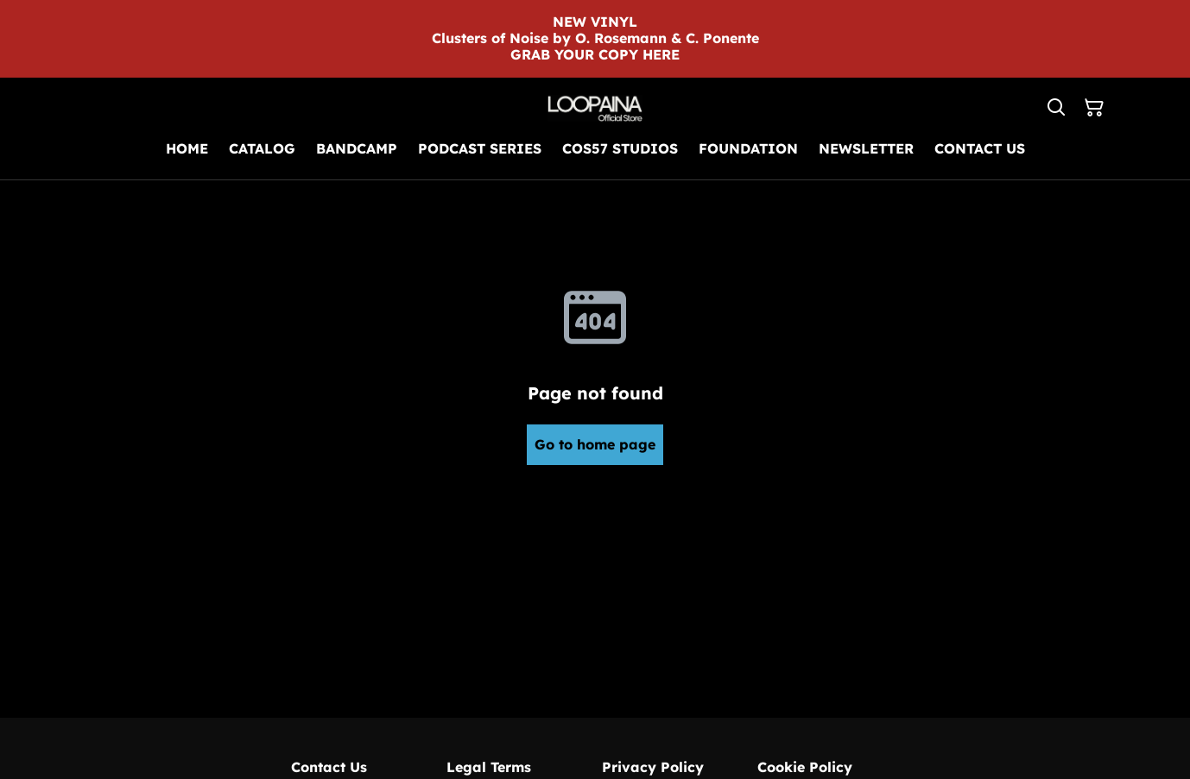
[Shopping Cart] (1094, 108)
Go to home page (595, 444)
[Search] (1056, 108)
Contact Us (329, 767)
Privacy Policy (653, 767)
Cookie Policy (804, 767)
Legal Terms (488, 767)
